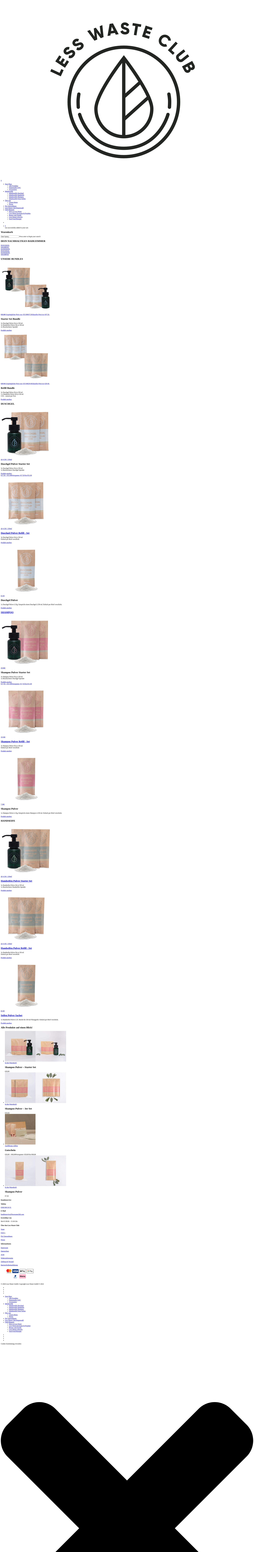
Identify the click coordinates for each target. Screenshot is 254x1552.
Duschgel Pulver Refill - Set (15, 533)
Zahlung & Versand (7, 1261)
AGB (2, 1255)
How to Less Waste (15, 211)
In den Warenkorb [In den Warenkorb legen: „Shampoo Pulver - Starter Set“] (11, 1063)
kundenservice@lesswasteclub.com (12, 1214)
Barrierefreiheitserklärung (9, 1265)
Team (2, 1229)
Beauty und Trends (15, 215)
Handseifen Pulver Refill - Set (16, 948)
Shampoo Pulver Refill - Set (15, 741)
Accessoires (13, 189)
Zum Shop (8, 184)
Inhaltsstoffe (9, 191)
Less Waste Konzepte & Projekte (20, 213)
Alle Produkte (13, 186)
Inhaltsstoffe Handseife (16, 195)
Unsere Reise (13, 202)
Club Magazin (9, 210)
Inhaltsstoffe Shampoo (16, 197)
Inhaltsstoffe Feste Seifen (17, 199)
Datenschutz (5, 1251)
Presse (11, 204)
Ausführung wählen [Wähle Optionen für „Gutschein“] (11, 1146)
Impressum (4, 1248)
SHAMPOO (7, 612)
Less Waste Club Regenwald (14, 208)
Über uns (8, 200)
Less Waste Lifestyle (16, 217)
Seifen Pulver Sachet (11, 1015)
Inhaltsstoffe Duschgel (16, 193)
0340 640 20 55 (6, 1207)
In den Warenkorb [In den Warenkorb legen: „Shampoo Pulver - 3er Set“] (11, 1104)
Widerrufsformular (7, 1258)
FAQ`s (3, 1233)
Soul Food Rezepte (15, 219)
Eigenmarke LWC (15, 188)
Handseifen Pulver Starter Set (16, 881)
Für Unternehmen (10, 206)
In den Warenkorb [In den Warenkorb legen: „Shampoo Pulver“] (11, 1187)
